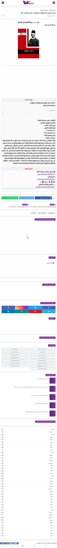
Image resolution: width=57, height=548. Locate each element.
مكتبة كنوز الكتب (39, 543)
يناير (51, 450)
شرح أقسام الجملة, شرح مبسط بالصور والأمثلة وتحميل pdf (37, 412)
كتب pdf (34, 213)
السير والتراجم (52, 10)
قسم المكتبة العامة (42, 369)
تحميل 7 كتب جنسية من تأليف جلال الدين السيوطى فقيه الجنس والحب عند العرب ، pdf (31, 387)
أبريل (51, 442)
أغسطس (50, 463)
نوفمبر (51, 455)
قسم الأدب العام (43, 10)
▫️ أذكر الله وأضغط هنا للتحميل (46, 174)
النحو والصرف (42, 352)
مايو (51, 440)
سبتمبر (51, 460)
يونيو (51, 437)
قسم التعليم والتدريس (14, 360)
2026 (52, 429)
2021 (52, 510)
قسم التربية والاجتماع (14, 357)
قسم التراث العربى (42, 357)
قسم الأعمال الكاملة (15, 355)
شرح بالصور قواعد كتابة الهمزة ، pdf (42, 403)
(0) (2, 16)
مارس (51, 432)
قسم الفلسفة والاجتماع (15, 363)
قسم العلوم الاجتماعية (42, 363)
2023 (52, 452)
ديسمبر (50, 478)
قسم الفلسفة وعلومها (42, 366)
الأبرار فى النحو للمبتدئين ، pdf (43, 379)
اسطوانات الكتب (15, 349)
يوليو (51, 491)
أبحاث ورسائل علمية (42, 349)
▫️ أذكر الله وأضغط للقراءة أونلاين (45, 186)
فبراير (51, 447)
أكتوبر (51, 458)
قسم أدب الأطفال (14, 352)
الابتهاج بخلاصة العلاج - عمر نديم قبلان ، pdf (40, 395)
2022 (52, 476)
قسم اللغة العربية (14, 366)
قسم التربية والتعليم (42, 360)
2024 (52, 434)
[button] (43, 197)
